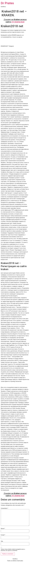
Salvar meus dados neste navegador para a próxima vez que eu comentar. (13, 550)
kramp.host (19, 22)
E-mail (3, 535)
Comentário (4, 508)
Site (2, 541)
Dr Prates (7, 3)
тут (12, 22)
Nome (3, 528)
